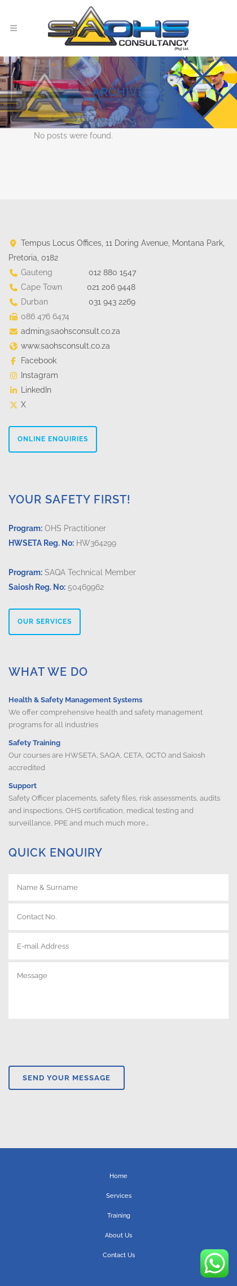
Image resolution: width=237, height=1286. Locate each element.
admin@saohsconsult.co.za (70, 331)
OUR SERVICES (44, 621)
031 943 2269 (112, 301)
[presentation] (94, 1041)
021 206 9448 (111, 287)
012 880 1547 (112, 272)
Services (118, 1196)
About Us (118, 1235)
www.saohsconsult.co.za (65, 345)
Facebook (38, 360)
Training (118, 1215)
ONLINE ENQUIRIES (52, 439)
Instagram (39, 375)
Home (118, 1176)
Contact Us (119, 1255)
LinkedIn (36, 389)
